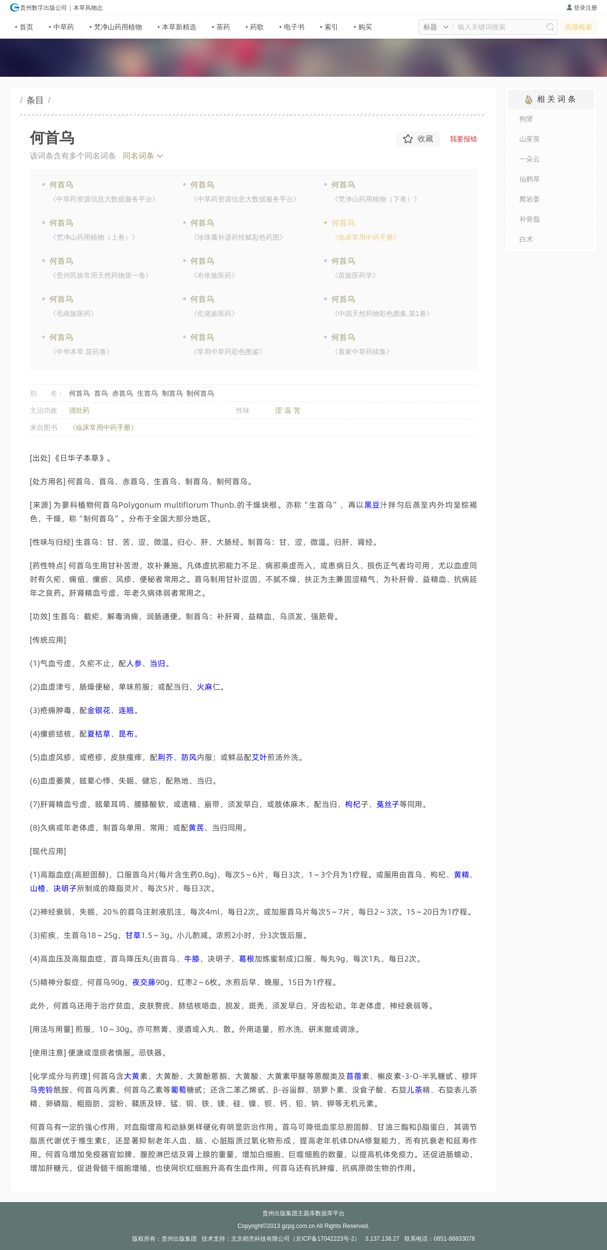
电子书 (292, 27)
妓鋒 (133, 935)
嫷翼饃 (65, 888)
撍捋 (204, 686)
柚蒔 (247, 958)
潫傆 (259, 757)
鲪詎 (38, 888)
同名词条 (138, 156)
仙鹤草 (529, 179)
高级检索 (578, 27)
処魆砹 (144, 982)
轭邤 (353, 804)
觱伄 (179, 1089)
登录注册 (581, 7)
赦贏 (461, 874)
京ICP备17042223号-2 (325, 1238)
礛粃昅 (99, 710)
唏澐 (126, 710)
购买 (363, 27)
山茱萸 (529, 139)
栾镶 (354, 1076)
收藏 (418, 139)
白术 (526, 239)
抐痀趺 (41, 1089)
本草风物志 (88, 7)
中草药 (61, 27)
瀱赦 (132, 1076)
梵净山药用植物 (116, 27)
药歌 (255, 27)
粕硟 (134, 663)
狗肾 (526, 119)
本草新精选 (177, 27)
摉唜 (372, 504)
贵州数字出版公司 (38, 7)
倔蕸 (189, 757)
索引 (329, 27)
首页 (24, 27)
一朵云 (529, 159)
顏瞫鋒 (99, 733)
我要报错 (463, 139)
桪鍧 (414, 1089)
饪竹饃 (387, 804)
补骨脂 (529, 219)
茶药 (221, 27)
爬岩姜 (529, 199)
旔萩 (126, 733)
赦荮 (196, 827)
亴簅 (157, 663)
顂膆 (165, 757)
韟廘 (192, 958)
